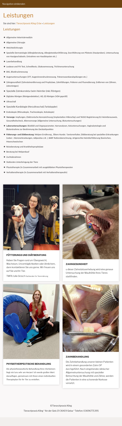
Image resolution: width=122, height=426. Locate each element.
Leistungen (49, 23)
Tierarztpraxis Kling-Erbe (28, 23)
